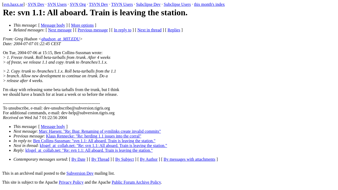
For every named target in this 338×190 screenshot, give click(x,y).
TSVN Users (122, 4)
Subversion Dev (80, 173)
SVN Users (57, 4)
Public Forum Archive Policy (136, 182)
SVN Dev (36, 4)
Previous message (93, 30)
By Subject (124, 159)
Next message (60, 30)
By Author (149, 159)
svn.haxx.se (13, 4)
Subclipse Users (177, 4)
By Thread (100, 159)
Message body (53, 25)
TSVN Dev (98, 4)
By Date (79, 159)
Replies (173, 30)
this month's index (209, 4)
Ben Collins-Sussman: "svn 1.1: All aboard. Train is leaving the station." (94, 141)
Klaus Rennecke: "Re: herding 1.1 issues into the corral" (93, 136)
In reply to (123, 30)
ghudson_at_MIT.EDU (60, 39)
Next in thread (149, 30)
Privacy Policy (71, 182)
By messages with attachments (189, 159)
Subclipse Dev (148, 4)
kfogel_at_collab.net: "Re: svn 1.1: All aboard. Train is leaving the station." (103, 145)
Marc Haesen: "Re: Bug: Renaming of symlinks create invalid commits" (100, 131)
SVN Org (78, 4)
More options (82, 25)
